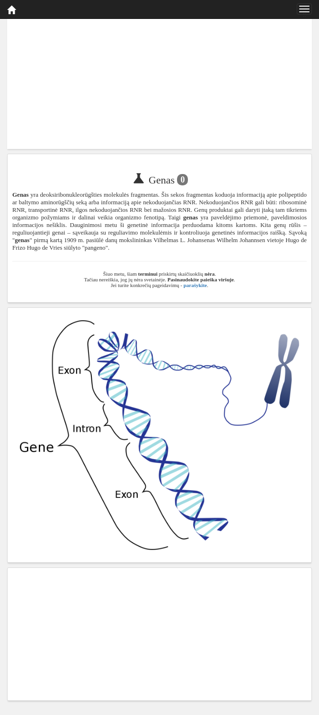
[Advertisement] (159, 83)
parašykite (195, 285)
